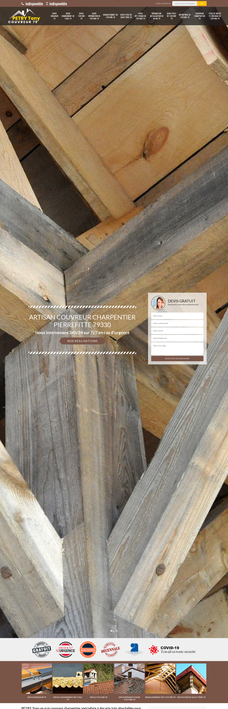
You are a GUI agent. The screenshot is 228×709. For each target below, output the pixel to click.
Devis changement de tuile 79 (68, 16)
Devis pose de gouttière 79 (126, 16)
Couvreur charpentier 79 (199, 16)
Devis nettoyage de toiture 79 (140, 16)
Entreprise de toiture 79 (185, 16)
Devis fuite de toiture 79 (171, 16)
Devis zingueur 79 (54, 16)
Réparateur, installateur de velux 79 (156, 16)
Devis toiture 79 (81, 16)
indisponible (32, 3)
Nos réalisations (82, 341)
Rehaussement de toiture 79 (110, 16)
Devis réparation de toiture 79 (94, 16)
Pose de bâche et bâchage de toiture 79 (215, 16)
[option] (114, 354)
